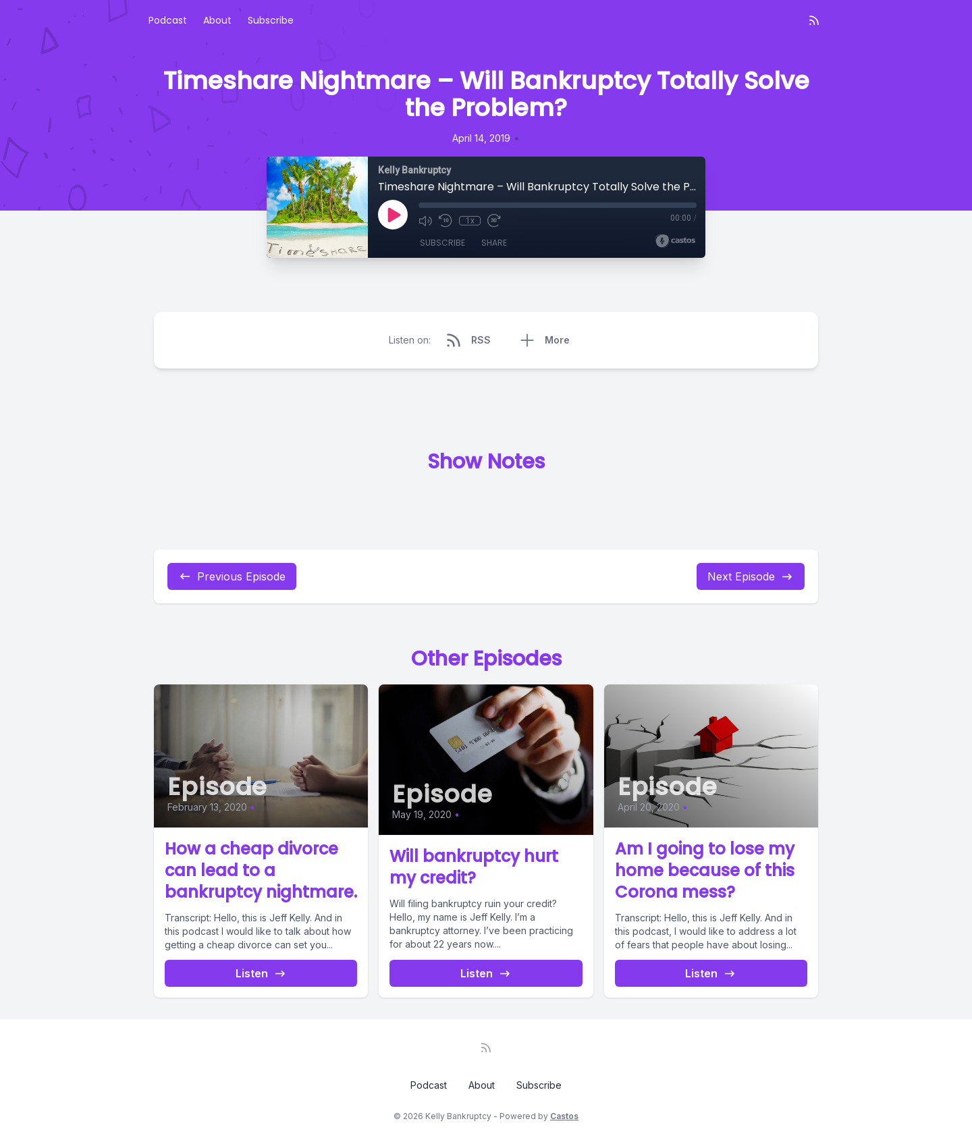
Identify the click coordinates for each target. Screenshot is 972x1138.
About (217, 20)
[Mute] (425, 221)
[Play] (393, 214)
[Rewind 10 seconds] (445, 220)
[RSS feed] (814, 20)
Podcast (167, 20)
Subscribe (271, 20)
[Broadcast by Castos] (675, 241)
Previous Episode (232, 576)
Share (494, 242)
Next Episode (750, 576)
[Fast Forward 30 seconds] (494, 220)
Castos (564, 1116)
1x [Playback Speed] (470, 220)
